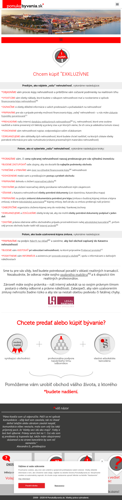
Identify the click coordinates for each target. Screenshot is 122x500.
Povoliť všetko (31, 485)
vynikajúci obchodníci (17, 358)
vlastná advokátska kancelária (104, 359)
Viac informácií (24, 479)
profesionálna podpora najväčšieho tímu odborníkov (61, 361)
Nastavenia (59, 485)
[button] (117, 4)
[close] (102, 461)
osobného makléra (74, 274)
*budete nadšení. (61, 391)
